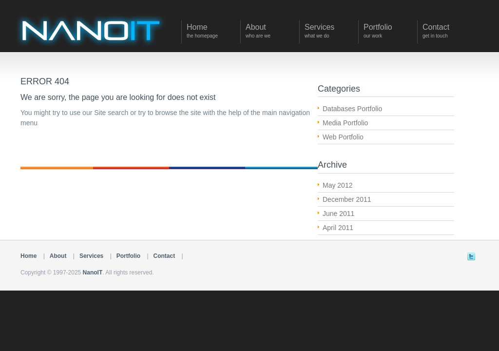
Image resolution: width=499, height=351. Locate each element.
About (58, 256)
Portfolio (128, 256)
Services (91, 256)
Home (28, 256)
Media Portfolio (345, 123)
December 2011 (347, 199)
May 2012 (337, 185)
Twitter (471, 256)
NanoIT (93, 272)
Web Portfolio (343, 137)
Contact (164, 256)
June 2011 (338, 213)
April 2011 (338, 228)
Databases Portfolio (352, 109)
